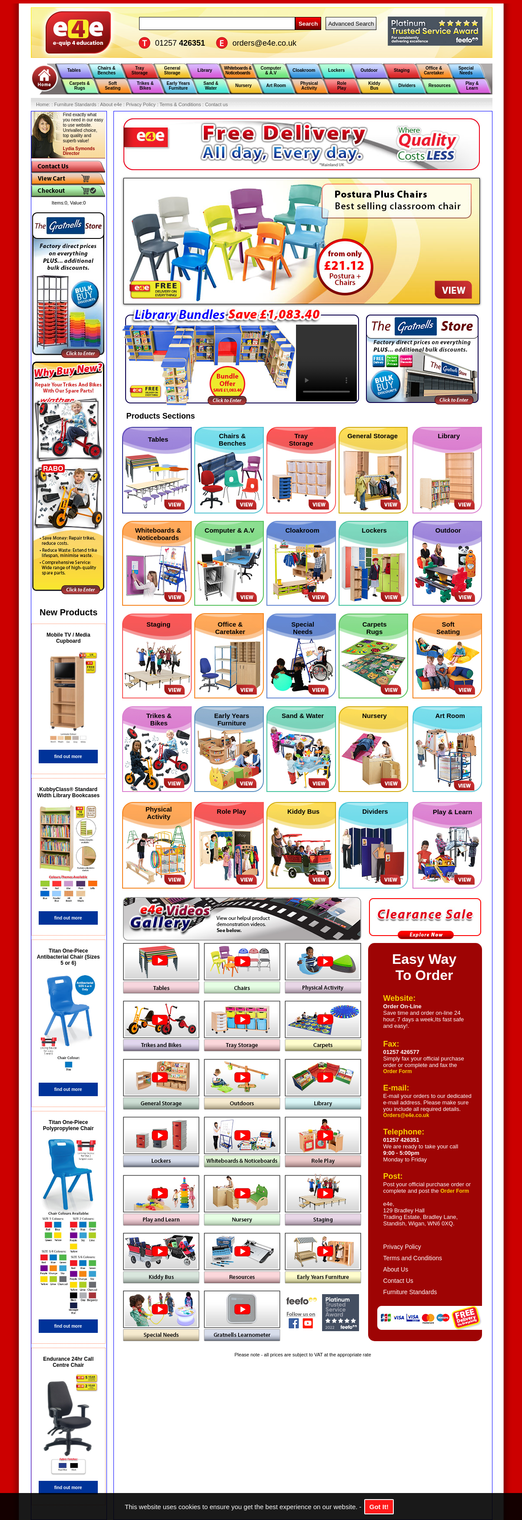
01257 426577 (401, 1052)
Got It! (379, 1506)
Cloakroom (302, 530)
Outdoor (448, 530)
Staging (158, 624)
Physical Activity (159, 812)
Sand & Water (303, 715)
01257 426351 (401, 1140)
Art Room (450, 715)
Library (449, 436)
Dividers (375, 811)
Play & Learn (452, 811)
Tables (158, 439)
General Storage (372, 436)
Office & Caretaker (230, 628)
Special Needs (302, 628)
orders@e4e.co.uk (264, 43)
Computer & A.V (229, 530)
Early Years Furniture (231, 719)
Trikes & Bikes (158, 719)
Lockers (374, 530)
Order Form (397, 1071)
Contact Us (398, 1280)
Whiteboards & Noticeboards (158, 534)
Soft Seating (448, 628)
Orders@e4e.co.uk (406, 1115)
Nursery (374, 715)
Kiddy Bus (303, 811)
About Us (396, 1269)
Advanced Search (351, 23)
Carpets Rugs (374, 628)
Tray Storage (301, 439)
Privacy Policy (402, 1246)
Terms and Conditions (412, 1258)
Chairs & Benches (232, 439)
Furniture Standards (410, 1291)
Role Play (231, 811)
